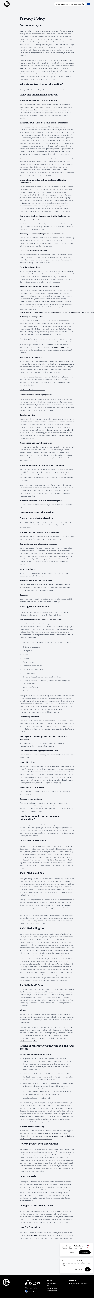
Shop (58, 4)
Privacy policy (51, 1286)
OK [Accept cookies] (88, 1269)
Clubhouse (76, 4)
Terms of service (52, 1291)
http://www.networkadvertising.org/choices (36, 395)
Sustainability (65, 4)
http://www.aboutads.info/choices (32, 390)
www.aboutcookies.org (60, 347)
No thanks (73, 1252)
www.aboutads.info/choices (62, 1136)
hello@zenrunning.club (28, 1041)
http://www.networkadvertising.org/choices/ (36, 1139)
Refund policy (51, 1283)
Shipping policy (52, 1288)
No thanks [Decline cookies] (78, 1269)
